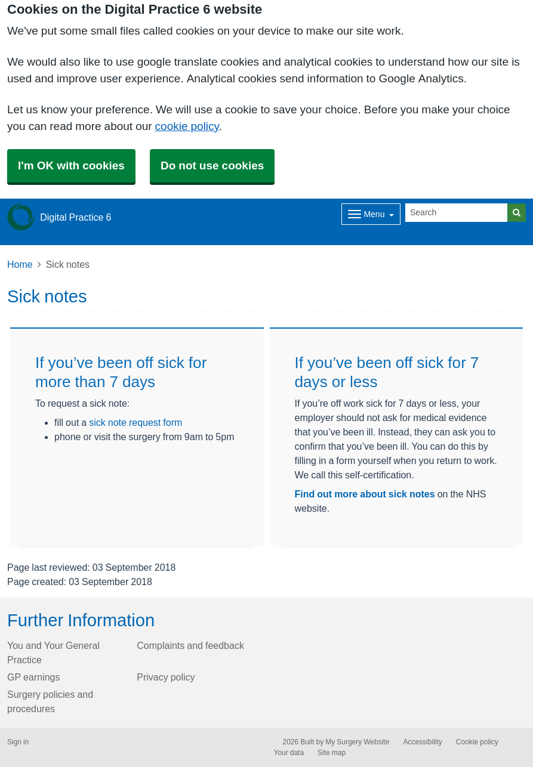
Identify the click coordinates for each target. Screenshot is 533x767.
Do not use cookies (212, 165)
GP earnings (33, 677)
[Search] (456, 212)
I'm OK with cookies (71, 165)
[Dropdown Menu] (370, 214)
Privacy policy (166, 677)
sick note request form (135, 422)
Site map (332, 752)
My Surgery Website (357, 742)
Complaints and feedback (190, 645)
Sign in (18, 742)
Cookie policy (477, 742)
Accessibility (422, 742)
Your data (289, 752)
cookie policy (187, 126)
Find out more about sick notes (365, 494)
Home (20, 264)
